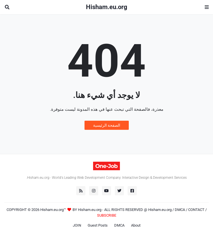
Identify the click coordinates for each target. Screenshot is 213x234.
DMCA (180, 210)
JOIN (77, 225)
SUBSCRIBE (106, 215)
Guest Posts (98, 225)
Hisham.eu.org (106, 7)
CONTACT (196, 210)
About (135, 225)
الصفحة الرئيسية (106, 125)
